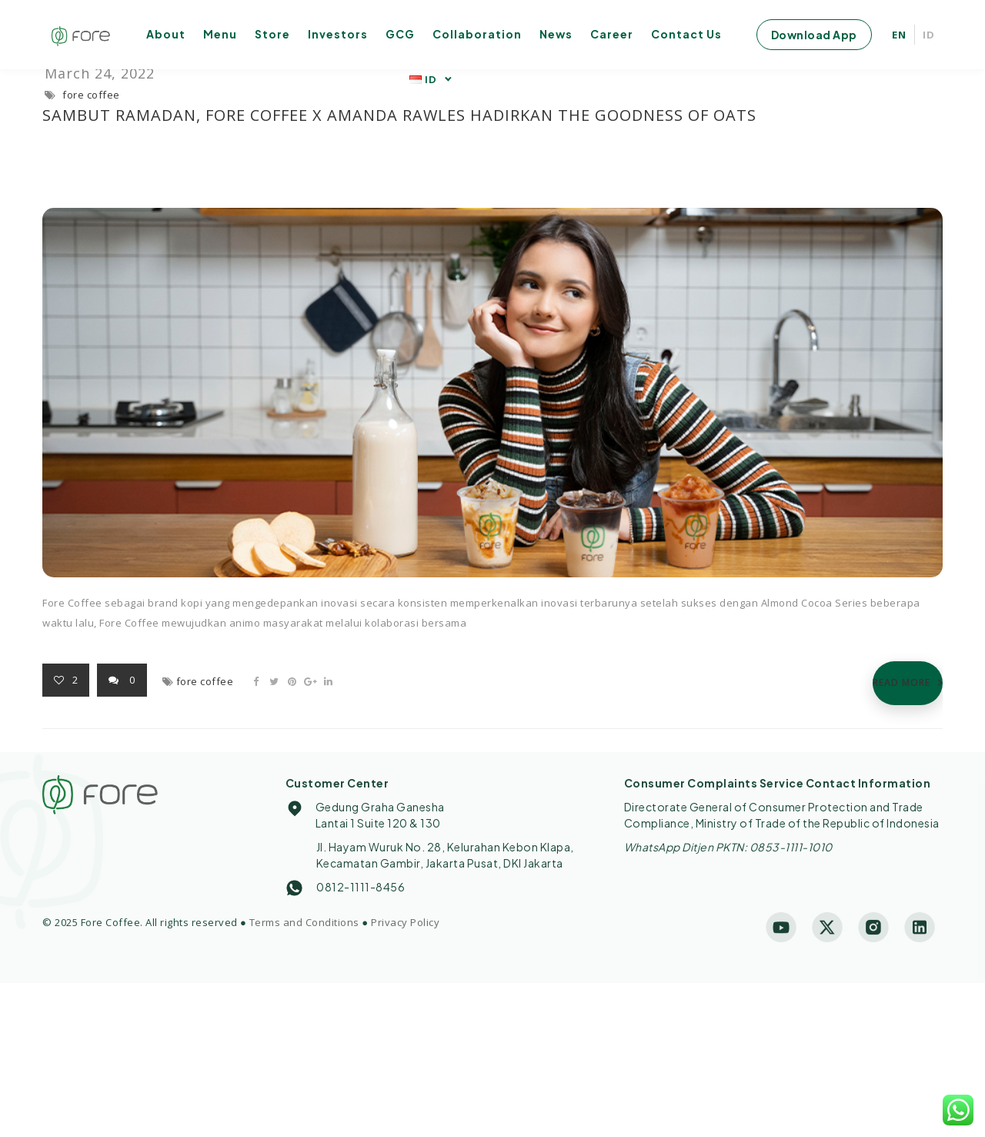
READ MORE (901, 682)
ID (929, 35)
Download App (814, 35)
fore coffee (91, 95)
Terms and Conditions (304, 922)
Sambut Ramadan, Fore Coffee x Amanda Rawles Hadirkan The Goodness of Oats (399, 115)
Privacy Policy (405, 922)
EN (899, 35)
